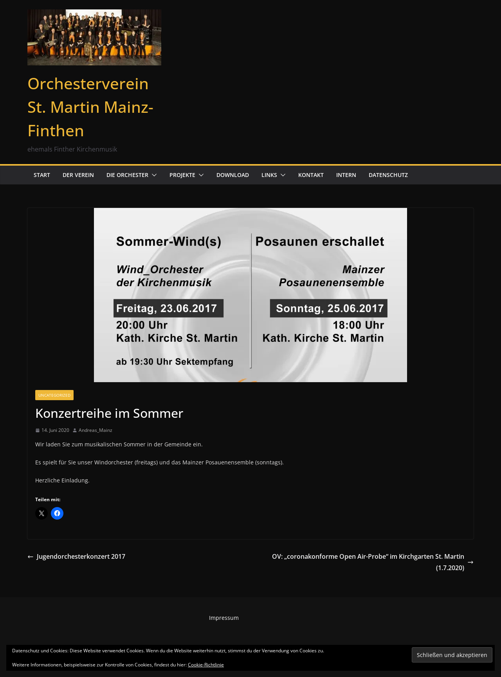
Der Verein (78, 175)
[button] (152, 175)
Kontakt (311, 175)
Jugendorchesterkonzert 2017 (76, 556)
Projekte (182, 175)
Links (269, 175)
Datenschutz (388, 175)
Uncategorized (54, 395)
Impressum (224, 617)
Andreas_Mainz (95, 430)
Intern (346, 175)
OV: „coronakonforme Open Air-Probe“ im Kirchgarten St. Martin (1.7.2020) (373, 562)
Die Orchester (127, 175)
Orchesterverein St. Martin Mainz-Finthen (90, 106)
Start (42, 175)
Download (232, 175)
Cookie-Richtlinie (206, 664)
